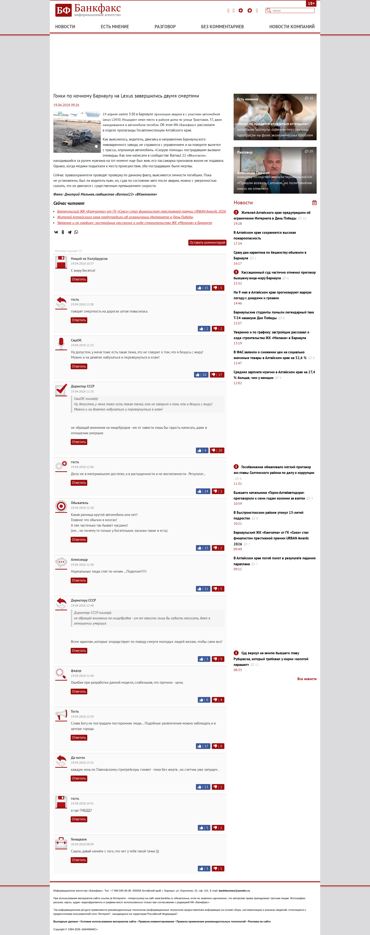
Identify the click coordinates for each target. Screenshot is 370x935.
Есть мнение (115, 26)
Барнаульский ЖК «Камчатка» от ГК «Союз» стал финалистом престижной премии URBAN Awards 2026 (141, 211)
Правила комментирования (156, 921)
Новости (65, 26)
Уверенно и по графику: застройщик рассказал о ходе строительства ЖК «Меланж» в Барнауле (134, 222)
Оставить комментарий (207, 242)
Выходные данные (65, 921)
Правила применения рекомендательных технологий (211, 921)
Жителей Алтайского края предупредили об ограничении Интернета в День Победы (125, 217)
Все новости (307, 679)
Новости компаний (292, 26)
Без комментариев (222, 26)
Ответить (79, 279)
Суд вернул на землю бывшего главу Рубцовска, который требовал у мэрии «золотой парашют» (271, 659)
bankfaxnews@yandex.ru (234, 890)
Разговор (165, 26)
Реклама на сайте (259, 921)
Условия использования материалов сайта (108, 921)
